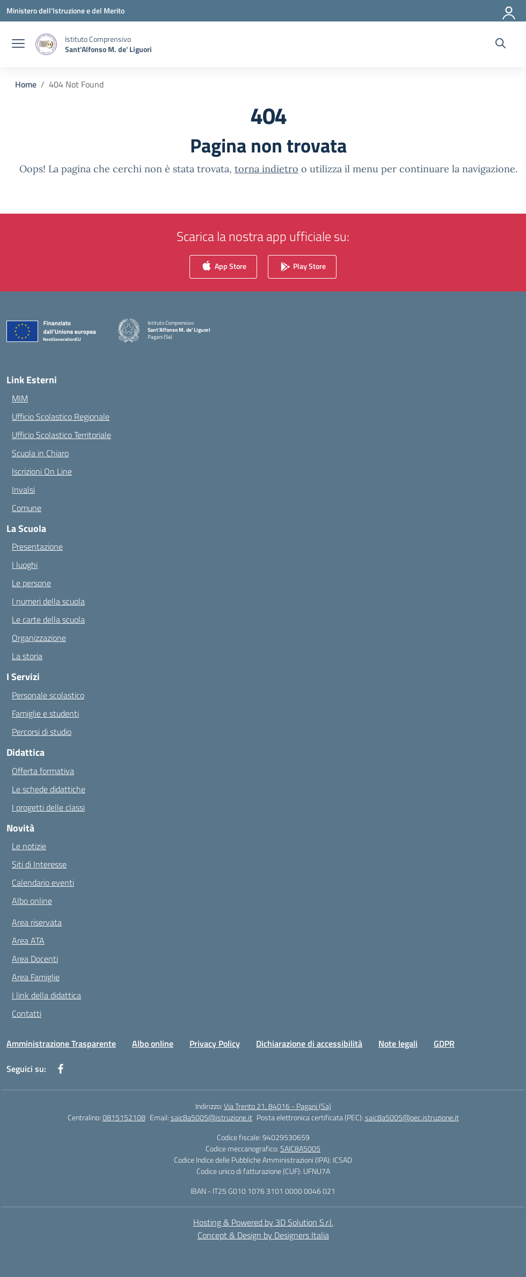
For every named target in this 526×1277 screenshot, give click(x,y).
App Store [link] (223, 267)
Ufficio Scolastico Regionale (60, 416)
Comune (26, 507)
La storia (27, 656)
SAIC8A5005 (300, 1148)
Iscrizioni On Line (42, 471)
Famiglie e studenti (45, 713)
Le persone (31, 583)
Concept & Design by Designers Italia (263, 1235)
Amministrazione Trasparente (61, 1043)
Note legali (398, 1043)
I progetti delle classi (48, 807)
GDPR (444, 1043)
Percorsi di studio (41, 731)
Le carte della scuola (48, 619)
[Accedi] (509, 11)
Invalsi (23, 489)
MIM (20, 398)
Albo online (32, 900)
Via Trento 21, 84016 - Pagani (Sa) (277, 1106)
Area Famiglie (36, 976)
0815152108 (124, 1117)
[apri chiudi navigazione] (18, 44)
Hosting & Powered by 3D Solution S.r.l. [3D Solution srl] (263, 1222)
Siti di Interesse (39, 864)
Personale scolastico (48, 695)
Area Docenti (35, 958)
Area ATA (28, 940)
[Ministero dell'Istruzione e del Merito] (65, 10)
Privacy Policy (214, 1043)
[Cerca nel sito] (500, 45)
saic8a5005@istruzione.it (211, 1117)
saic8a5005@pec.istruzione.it (412, 1117)
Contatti (26, 1013)
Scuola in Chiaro (40, 453)
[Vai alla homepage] (108, 44)
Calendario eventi (43, 882)
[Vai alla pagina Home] (25, 84)
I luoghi (25, 564)
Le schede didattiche (48, 789)
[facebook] (60, 1069)
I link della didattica (46, 995)
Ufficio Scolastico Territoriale (61, 434)
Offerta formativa (43, 770)
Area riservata (37, 922)
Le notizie (29, 846)
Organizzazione (39, 637)
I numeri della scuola (48, 601)
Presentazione (37, 546)
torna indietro (266, 169)
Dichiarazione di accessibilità (309, 1043)
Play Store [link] (302, 267)
